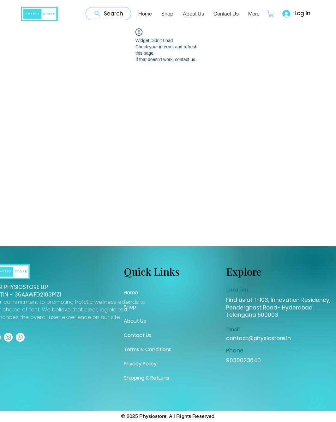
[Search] (108, 13)
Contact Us (138, 335)
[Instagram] (8, 337)
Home (131, 292)
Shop (130, 306)
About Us (135, 321)
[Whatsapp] (20, 337)
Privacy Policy (140, 363)
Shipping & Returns (146, 378)
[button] (271, 13)
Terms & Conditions (147, 349)
